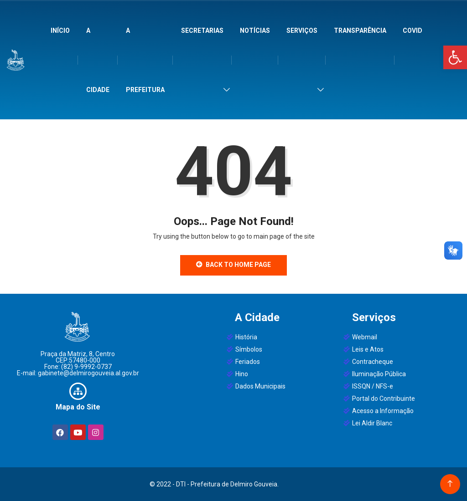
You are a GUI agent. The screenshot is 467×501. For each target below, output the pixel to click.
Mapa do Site (78, 407)
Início (60, 30)
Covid (412, 30)
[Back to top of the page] (449, 484)
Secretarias (202, 30)
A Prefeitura (145, 60)
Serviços (301, 30)
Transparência (360, 30)
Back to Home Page (233, 264)
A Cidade (97, 60)
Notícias (255, 30)
